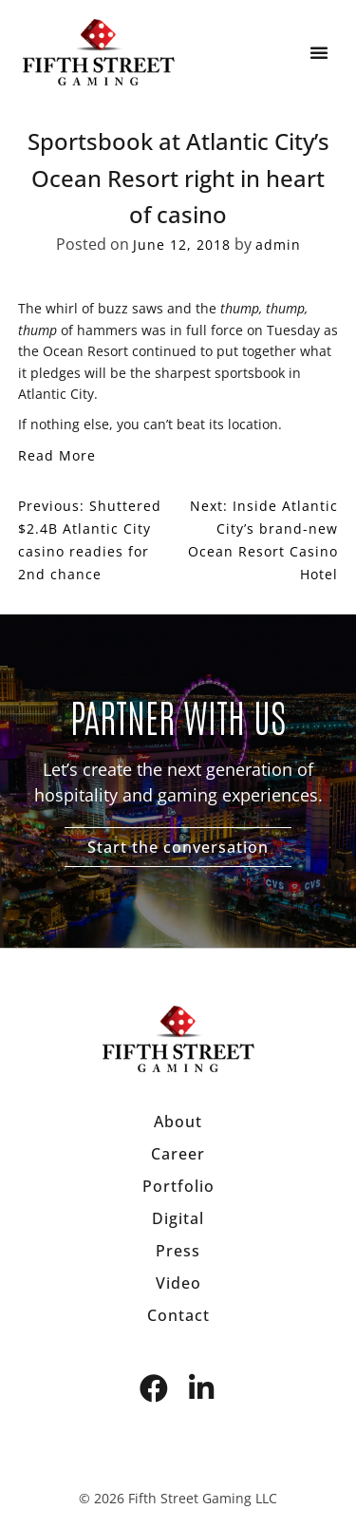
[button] (319, 52)
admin (278, 245)
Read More (57, 455)
